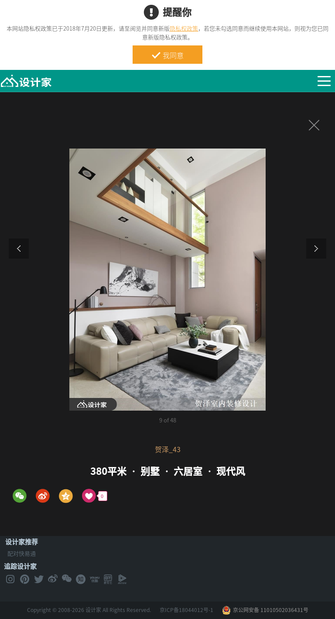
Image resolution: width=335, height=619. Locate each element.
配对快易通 (21, 553)
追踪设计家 (20, 566)
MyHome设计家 (26, 81)
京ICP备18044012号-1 (186, 610)
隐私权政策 (184, 28)
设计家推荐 (21, 541)
